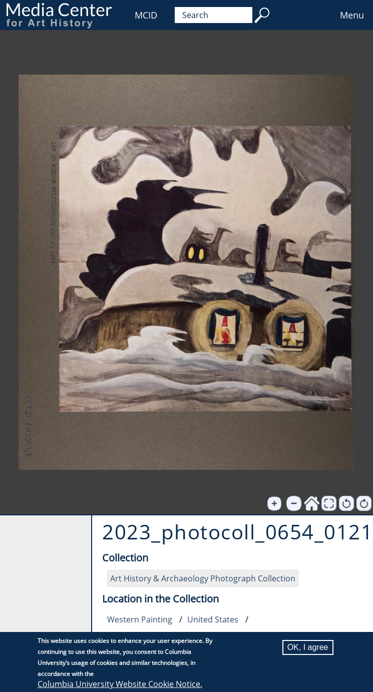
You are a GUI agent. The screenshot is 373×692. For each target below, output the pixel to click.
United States (212, 619)
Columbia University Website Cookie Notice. (120, 683)
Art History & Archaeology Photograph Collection (202, 578)
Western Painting (139, 619)
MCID (146, 15)
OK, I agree (307, 647)
